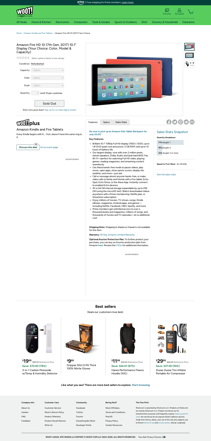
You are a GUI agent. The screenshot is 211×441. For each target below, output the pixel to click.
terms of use (149, 423)
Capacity (25, 70)
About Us (25, 408)
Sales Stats (121, 122)
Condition (24, 63)
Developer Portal (83, 425)
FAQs (119, 245)
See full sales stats (166, 174)
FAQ (23, 416)
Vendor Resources (114, 425)
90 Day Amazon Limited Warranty (117, 234)
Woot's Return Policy (54, 412)
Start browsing (141, 385)
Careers (25, 412)
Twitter (79, 412)
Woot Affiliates (113, 408)
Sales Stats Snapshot (172, 132)
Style (27, 85)
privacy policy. (164, 423)
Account (179, 11)
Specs (106, 122)
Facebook (80, 408)
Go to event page (49, 147)
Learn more (128, 2)
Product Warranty (53, 416)
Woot (19, 33)
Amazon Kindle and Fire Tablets (38, 33)
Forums (167, 11)
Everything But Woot (85, 421)
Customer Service (53, 408)
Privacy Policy (112, 421)
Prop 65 (109, 416)
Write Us (49, 425)
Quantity (25, 93)
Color (27, 77)
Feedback (25, 421)
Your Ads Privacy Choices (149, 437)
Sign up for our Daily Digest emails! (60, 110)
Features (93, 122)
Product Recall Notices (55, 421)
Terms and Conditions (115, 412)
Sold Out (49, 103)
